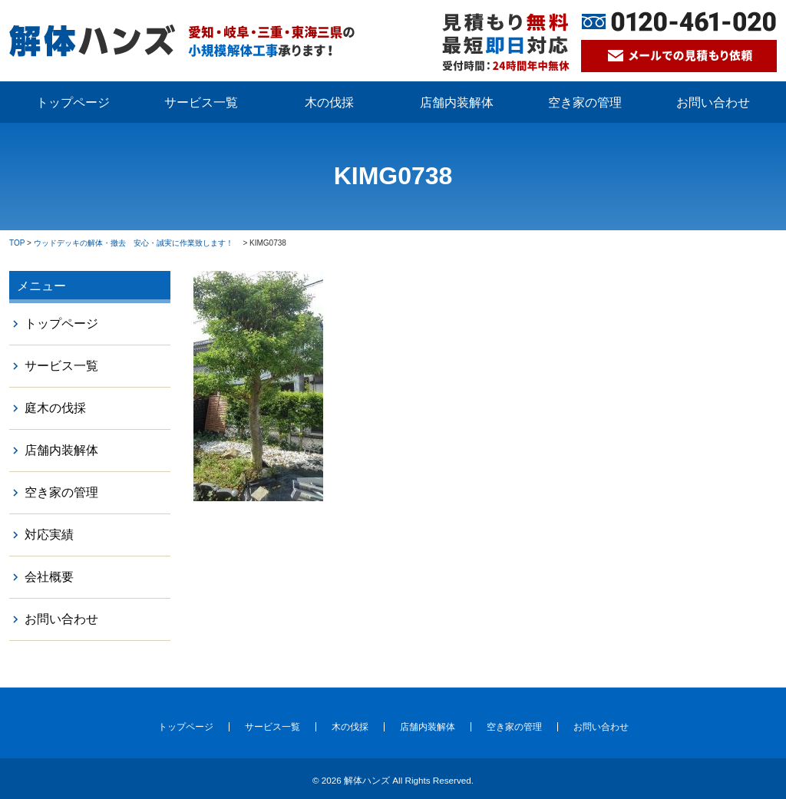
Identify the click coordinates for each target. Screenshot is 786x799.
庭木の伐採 (55, 407)
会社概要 (49, 576)
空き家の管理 (585, 102)
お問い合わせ (713, 102)
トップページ (73, 102)
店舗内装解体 (457, 102)
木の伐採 (329, 102)
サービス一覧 (201, 102)
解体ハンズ (367, 780)
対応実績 (49, 534)
